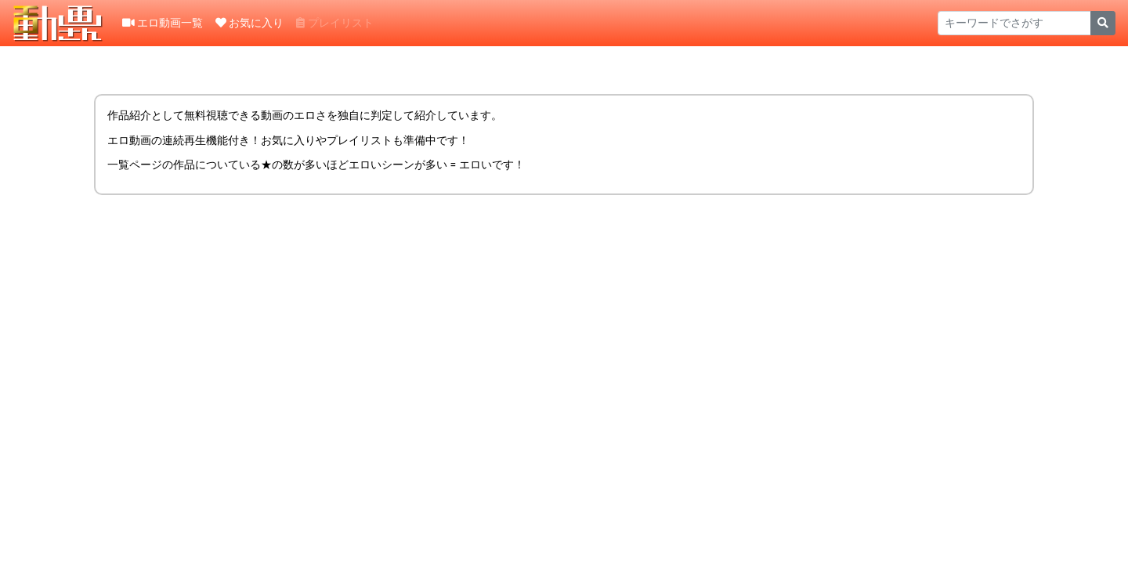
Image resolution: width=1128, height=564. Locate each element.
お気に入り (249, 22)
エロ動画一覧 (162, 22)
